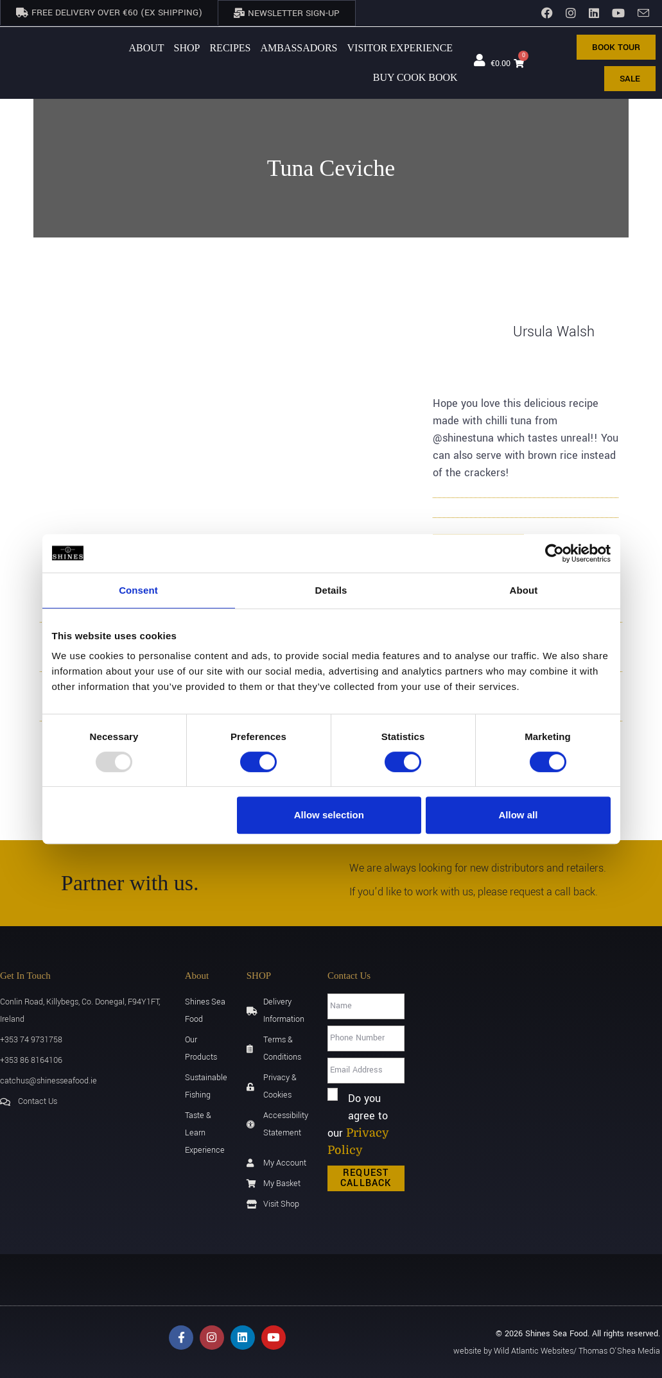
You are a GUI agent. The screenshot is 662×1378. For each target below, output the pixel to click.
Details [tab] (331, 590)
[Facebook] (547, 12)
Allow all (518, 814)
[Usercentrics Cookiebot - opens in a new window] (554, 553)
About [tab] (524, 590)
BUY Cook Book (415, 76)
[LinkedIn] (593, 12)
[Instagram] (570, 12)
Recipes (229, 46)
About (146, 46)
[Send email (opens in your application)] (640, 13)
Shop (187, 46)
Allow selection (329, 814)
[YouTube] (618, 12)
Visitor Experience (400, 46)
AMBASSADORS (298, 46)
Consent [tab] (138, 590)
